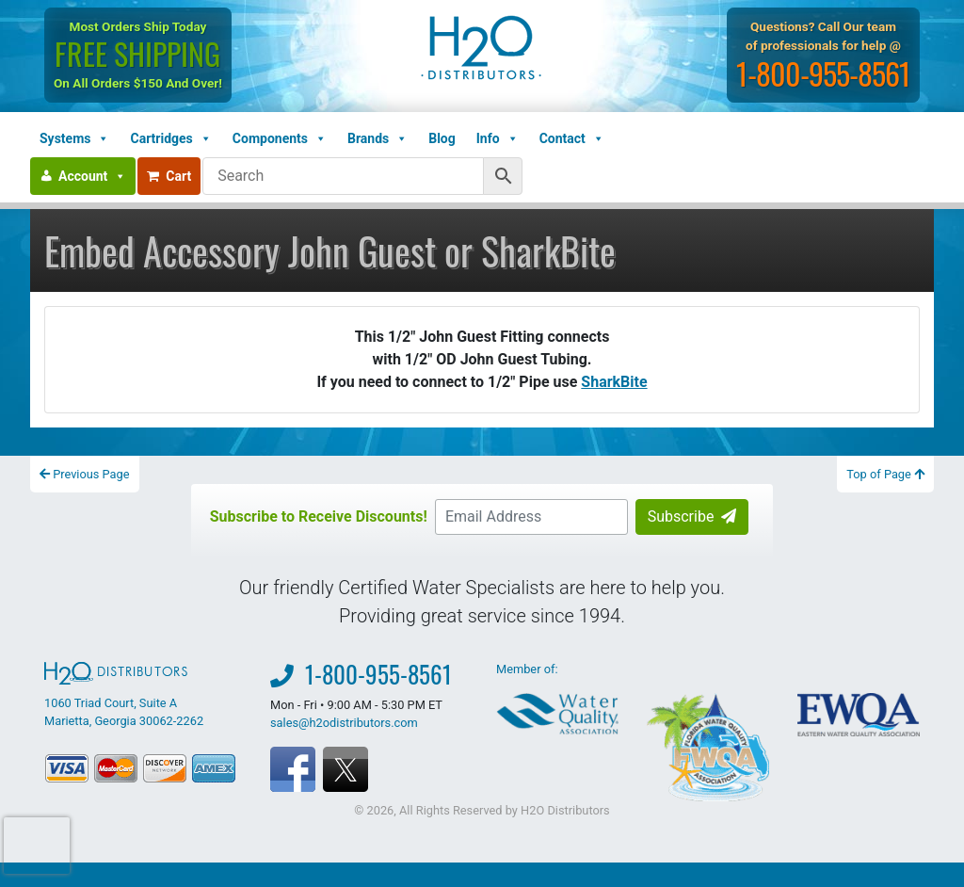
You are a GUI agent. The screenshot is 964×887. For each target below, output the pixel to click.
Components (280, 138)
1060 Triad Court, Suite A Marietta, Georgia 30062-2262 (123, 695)
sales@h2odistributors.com (344, 723)
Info (497, 138)
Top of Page (885, 474)
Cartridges (170, 138)
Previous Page (85, 474)
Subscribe (692, 516)
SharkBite (614, 382)
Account (92, 176)
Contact (571, 138)
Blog (442, 138)
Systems (74, 138)
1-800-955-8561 (824, 73)
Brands (377, 138)
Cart (169, 176)
